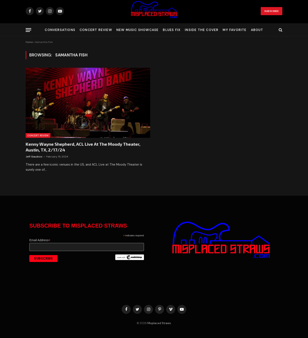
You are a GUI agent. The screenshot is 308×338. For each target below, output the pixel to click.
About (257, 30)
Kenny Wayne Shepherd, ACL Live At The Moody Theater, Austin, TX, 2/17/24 (83, 146)
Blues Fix (172, 30)
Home (29, 42)
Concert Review (96, 30)
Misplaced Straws (159, 323)
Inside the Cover (201, 30)
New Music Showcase (137, 30)
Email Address (39, 240)
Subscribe (271, 11)
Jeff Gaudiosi (34, 156)
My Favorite (234, 30)
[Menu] (28, 30)
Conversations (60, 30)
